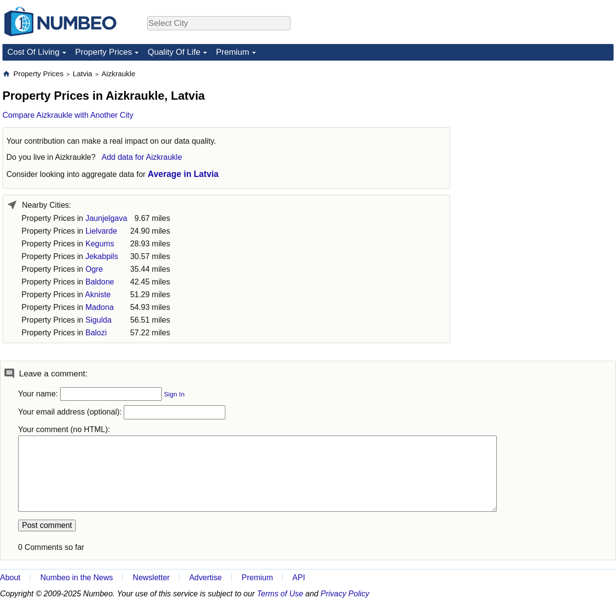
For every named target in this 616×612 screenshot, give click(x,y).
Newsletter (151, 577)
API (298, 577)
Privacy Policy (345, 594)
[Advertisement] (540, 130)
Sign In (174, 394)
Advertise (205, 577)
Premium (232, 52)
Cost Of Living (33, 52)
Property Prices (103, 52)
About (10, 577)
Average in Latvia (183, 174)
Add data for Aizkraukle (142, 157)
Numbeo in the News (76, 577)
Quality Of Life (174, 52)
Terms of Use (280, 594)
